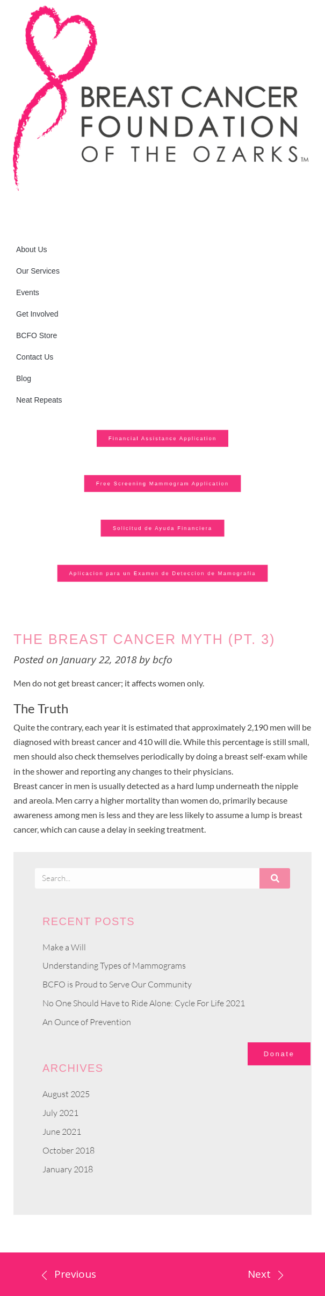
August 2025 (66, 1094)
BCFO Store (36, 335)
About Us (31, 249)
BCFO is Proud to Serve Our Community (117, 984)
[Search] (274, 878)
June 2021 (61, 1131)
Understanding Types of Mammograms (114, 965)
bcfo (162, 660)
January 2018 (67, 1169)
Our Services (38, 271)
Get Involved (37, 314)
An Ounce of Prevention (86, 1021)
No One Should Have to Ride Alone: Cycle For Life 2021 (143, 1003)
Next (259, 1274)
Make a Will (64, 947)
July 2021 (60, 1112)
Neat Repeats (39, 400)
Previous (75, 1274)
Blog (23, 378)
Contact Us (34, 357)
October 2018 (68, 1150)
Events (27, 292)
